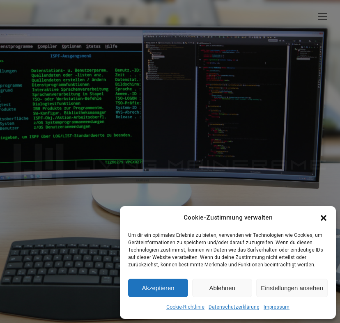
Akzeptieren (158, 287)
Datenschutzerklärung (234, 307)
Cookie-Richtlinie (185, 307)
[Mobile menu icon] (322, 16)
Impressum (276, 307)
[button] (323, 218)
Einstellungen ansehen (292, 287)
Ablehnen (222, 287)
